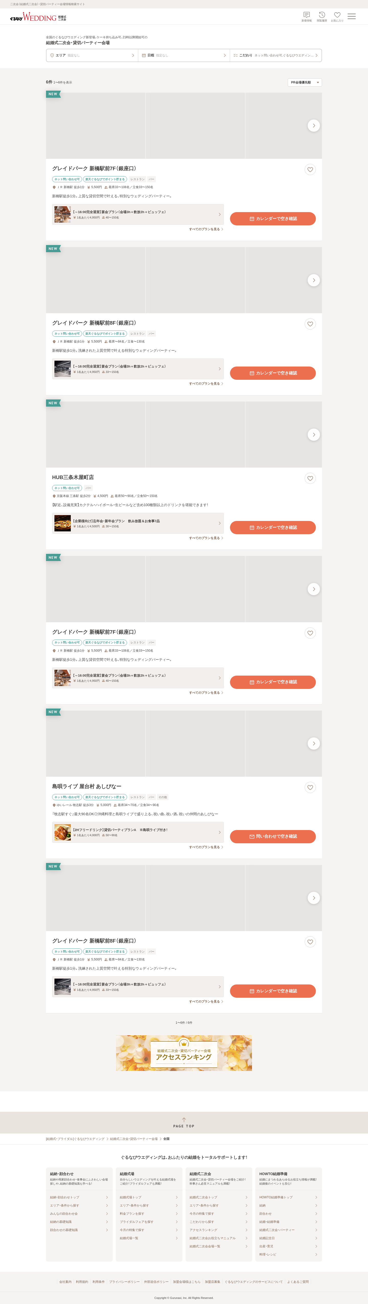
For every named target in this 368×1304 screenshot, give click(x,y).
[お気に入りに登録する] (310, 169)
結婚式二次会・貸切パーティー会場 (134, 1139)
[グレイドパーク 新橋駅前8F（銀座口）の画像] (184, 280)
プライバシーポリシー (124, 1282)
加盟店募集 (212, 1282)
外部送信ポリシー (156, 1282)
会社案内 (65, 1282)
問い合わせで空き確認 (273, 837)
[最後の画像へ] (314, 125)
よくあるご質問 (298, 1282)
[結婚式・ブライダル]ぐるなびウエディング (75, 1139)
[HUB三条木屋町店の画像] (184, 434)
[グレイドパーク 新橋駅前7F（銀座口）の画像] (184, 126)
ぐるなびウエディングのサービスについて (254, 1282)
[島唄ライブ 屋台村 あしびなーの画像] (184, 744)
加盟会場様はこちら (187, 1282)
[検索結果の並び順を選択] (305, 82)
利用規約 (82, 1282)
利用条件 (99, 1282)
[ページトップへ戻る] (184, 1123)
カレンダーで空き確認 (273, 219)
